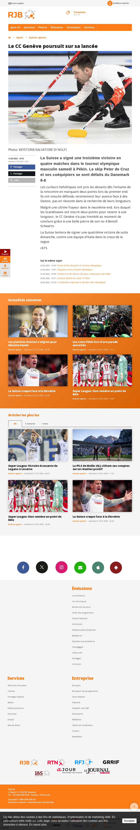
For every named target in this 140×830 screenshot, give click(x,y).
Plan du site (45, 795)
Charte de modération (82, 725)
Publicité (76, 702)
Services (89, 27)
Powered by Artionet (17, 802)
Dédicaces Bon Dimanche (84, 630)
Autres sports (37, 37)
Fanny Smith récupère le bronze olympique (70, 265)
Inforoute (12, 714)
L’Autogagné (77, 647)
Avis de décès (14, 725)
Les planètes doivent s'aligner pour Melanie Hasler (32, 343)
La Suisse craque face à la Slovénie (31, 391)
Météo (11, 702)
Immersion (77, 624)
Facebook (23, 567)
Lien (14, 180)
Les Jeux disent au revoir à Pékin (65, 278)
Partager (16, 167)
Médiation (76, 719)
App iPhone (98, 567)
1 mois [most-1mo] (45, 423)
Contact (75, 731)
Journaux (29, 27)
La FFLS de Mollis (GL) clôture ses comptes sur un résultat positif (101, 467)
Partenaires (77, 714)
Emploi (11, 719)
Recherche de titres (81, 607)
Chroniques (74, 27)
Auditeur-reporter (118, 3)
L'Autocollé (77, 652)
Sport (19, 37)
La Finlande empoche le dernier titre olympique (72, 282)
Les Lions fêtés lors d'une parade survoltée (95, 343)
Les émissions (78, 595)
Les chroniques (79, 601)
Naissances (77, 635)
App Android (116, 567)
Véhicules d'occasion (17, 685)
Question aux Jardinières (83, 641)
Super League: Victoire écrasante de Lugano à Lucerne (33, 467)
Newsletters (80, 567)
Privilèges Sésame (16, 697)
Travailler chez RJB (80, 708)
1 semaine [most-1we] (30, 423)
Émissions (57, 27)
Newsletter (77, 736)
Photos (42, 27)
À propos (76, 685)
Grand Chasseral (79, 618)
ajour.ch (15, 27)
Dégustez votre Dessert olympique (66, 269)
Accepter (129, 820)
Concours (76, 664)
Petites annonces (16, 708)
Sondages (76, 658)
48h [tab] (15, 423)
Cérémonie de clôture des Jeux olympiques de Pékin (75, 273)
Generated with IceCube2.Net (41, 802)
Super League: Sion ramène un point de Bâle (99, 392)
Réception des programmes (85, 691)
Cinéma (11, 691)
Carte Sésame (78, 697)
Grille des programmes (83, 613)
